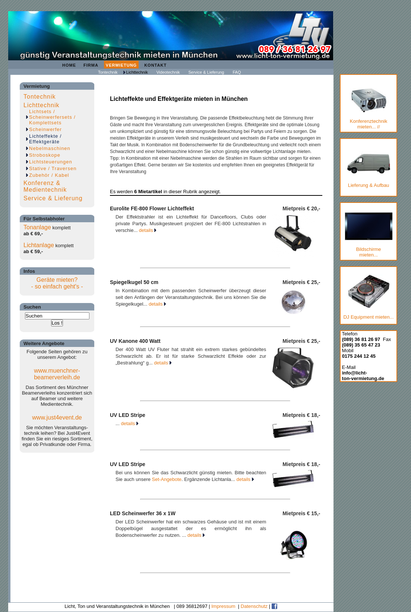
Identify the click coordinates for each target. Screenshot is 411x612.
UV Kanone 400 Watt (135, 341)
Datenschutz (254, 606)
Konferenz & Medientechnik (45, 186)
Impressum (223, 606)
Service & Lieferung (206, 72)
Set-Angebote (167, 479)
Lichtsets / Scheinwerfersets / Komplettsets (52, 117)
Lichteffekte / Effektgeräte (45, 138)
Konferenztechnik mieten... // (368, 109)
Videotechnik (168, 72)
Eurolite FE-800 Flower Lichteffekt (152, 208)
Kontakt (155, 65)
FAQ (237, 72)
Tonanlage (37, 227)
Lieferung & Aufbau (368, 168)
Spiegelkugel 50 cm (134, 282)
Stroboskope (44, 155)
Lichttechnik (137, 72)
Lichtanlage (38, 245)
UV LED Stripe (127, 415)
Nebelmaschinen (49, 148)
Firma (90, 65)
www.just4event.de (57, 417)
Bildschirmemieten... (368, 235)
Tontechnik (108, 72)
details (147, 230)
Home (69, 65)
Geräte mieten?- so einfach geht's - (57, 283)
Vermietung (121, 65)
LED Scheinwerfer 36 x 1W (143, 513)
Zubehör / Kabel (49, 175)
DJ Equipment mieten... (368, 297)
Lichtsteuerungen (50, 162)
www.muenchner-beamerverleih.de (57, 373)
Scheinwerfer (45, 129)
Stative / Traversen (52, 168)
